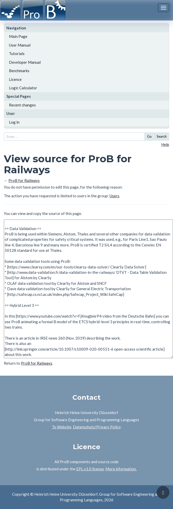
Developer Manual (25, 62)
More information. (121, 469)
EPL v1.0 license (90, 469)
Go (149, 136)
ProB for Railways (24, 180)
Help (165, 144)
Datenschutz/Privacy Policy (97, 427)
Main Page (18, 36)
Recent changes (22, 105)
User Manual (19, 45)
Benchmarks (19, 70)
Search (162, 136)
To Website (61, 427)
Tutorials (17, 53)
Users (114, 195)
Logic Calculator (23, 87)
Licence (15, 79)
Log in (14, 122)
